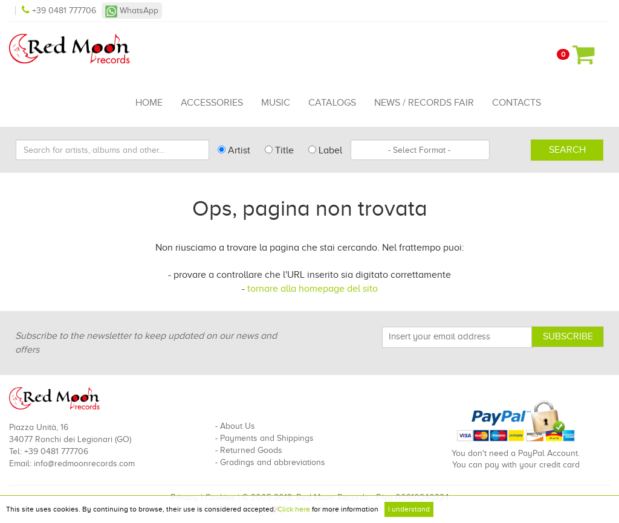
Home (149, 102)
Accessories (212, 102)
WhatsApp (131, 10)
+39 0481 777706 (60, 10)
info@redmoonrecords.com (84, 463)
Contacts (516, 102)
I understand (409, 509)
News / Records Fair (424, 102)
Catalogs (332, 102)
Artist (234, 150)
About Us (237, 426)
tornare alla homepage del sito (312, 288)
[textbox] (420, 149)
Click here (293, 509)
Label (325, 150)
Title (279, 150)
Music (275, 102)
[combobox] (420, 150)
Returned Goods (251, 450)
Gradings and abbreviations (272, 462)
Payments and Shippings (267, 438)
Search (567, 149)
